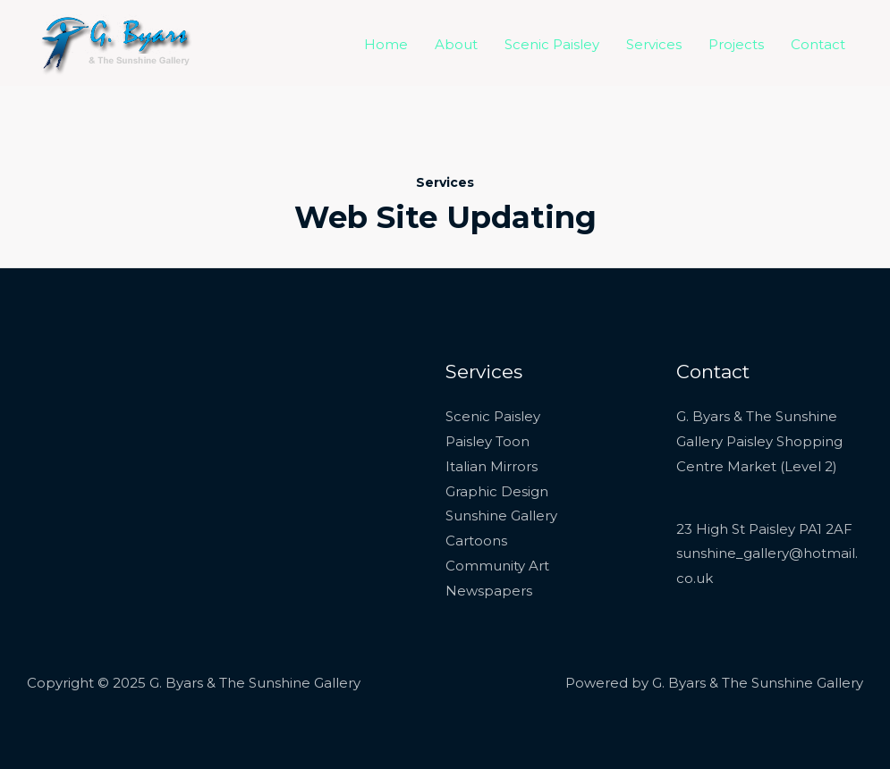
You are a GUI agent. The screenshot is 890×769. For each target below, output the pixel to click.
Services (654, 44)
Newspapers (488, 590)
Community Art (497, 565)
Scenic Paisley (551, 44)
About (456, 44)
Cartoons (476, 540)
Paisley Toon (487, 441)
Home (386, 44)
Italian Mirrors (491, 466)
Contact (818, 44)
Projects (736, 44)
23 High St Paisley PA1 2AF (764, 528)
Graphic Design (496, 491)
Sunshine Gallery (501, 515)
